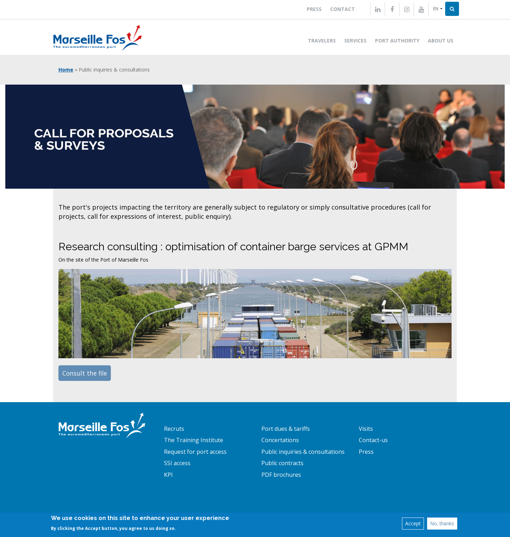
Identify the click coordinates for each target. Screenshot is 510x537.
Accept (413, 523)
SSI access (177, 463)
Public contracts (282, 463)
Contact (342, 9)
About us (440, 40)
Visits (366, 429)
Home (65, 69)
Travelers (322, 40)
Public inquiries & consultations (303, 452)
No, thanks (442, 523)
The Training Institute (193, 440)
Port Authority (397, 40)
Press (314, 9)
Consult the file (84, 373)
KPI (168, 475)
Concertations (280, 440)
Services (355, 40)
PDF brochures (281, 475)
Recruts (174, 429)
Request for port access (195, 452)
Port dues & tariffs (285, 429)
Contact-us (373, 440)
